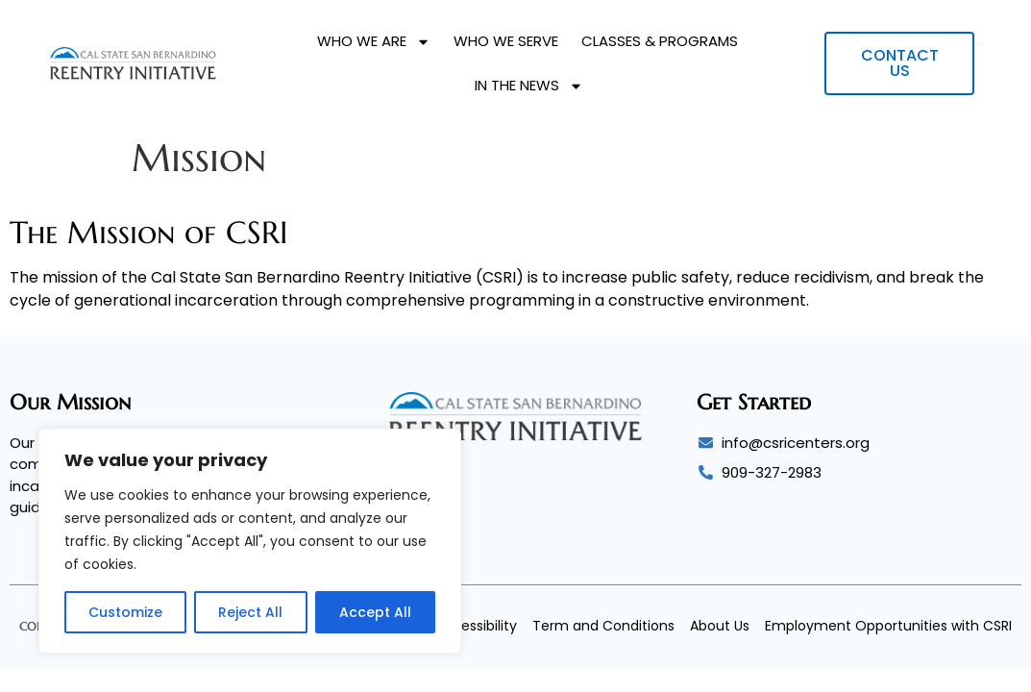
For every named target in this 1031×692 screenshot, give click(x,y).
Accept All (375, 612)
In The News (529, 86)
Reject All (250, 612)
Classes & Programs (659, 41)
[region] (249, 541)
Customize (125, 612)
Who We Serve (506, 41)
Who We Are (373, 42)
